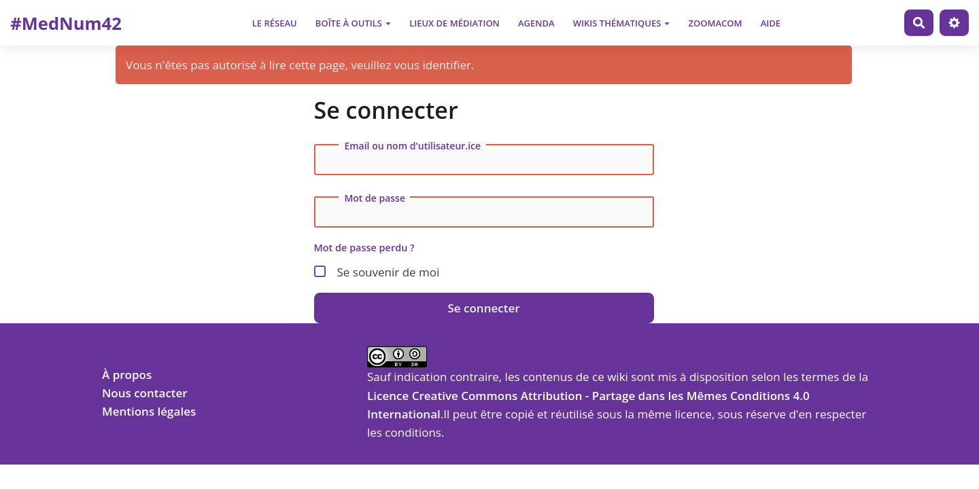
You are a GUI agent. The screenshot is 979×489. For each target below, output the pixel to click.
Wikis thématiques (621, 23)
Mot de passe (374, 198)
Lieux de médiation (454, 23)
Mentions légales (149, 411)
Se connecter (483, 308)
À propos (127, 374)
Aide (770, 23)
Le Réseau (274, 23)
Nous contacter (145, 393)
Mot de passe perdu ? (364, 247)
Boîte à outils (353, 23)
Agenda (536, 23)
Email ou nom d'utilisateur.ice (412, 146)
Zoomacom (715, 23)
